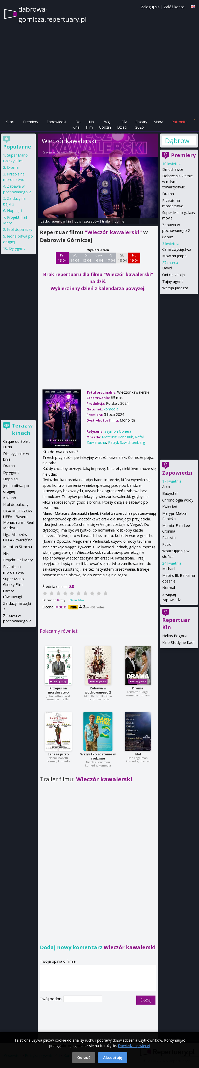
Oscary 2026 (141, 124)
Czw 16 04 (98, 258)
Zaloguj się (150, 6)
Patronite (180, 121)
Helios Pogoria (174, 635)
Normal (168, 587)
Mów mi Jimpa (174, 255)
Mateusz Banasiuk (117, 436)
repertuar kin (61, 221)
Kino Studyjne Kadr (178, 642)
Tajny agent (172, 281)
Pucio (167, 544)
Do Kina (76, 124)
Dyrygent (17, 248)
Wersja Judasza (175, 287)
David (167, 268)
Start (10, 121)
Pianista (169, 537)
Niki (6, 553)
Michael (168, 568)
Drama (137, 688)
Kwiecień (169, 506)
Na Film (90, 124)
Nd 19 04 (134, 258)
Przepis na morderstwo (58, 690)
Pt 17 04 (110, 258)
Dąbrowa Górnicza (177, 140)
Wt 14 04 (74, 258)
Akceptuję (112, 1057)
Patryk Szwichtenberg (126, 442)
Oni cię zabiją (173, 274)
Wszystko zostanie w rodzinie (98, 756)
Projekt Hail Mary (18, 559)
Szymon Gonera (68, 152)
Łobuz (167, 236)
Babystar (170, 493)
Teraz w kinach (22, 429)
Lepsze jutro (58, 754)
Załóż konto (174, 6)
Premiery (30, 121)
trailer (106, 221)
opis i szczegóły (86, 221)
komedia (111, 409)
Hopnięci (14, 210)
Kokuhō (9, 497)
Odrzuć (83, 1057)
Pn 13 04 (62, 258)
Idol (138, 754)
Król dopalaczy (19, 229)
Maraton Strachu (17, 546)
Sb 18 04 (122, 258)
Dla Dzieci (122, 124)
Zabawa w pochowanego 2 (98, 690)
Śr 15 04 (86, 258)
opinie (119, 221)
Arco (166, 486)
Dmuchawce (172, 169)
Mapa (158, 121)
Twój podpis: (51, 998)
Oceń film (76, 600)
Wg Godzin (105, 124)
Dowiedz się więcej (134, 1045)
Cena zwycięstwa (176, 249)
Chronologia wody (177, 500)
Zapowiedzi (56, 121)
